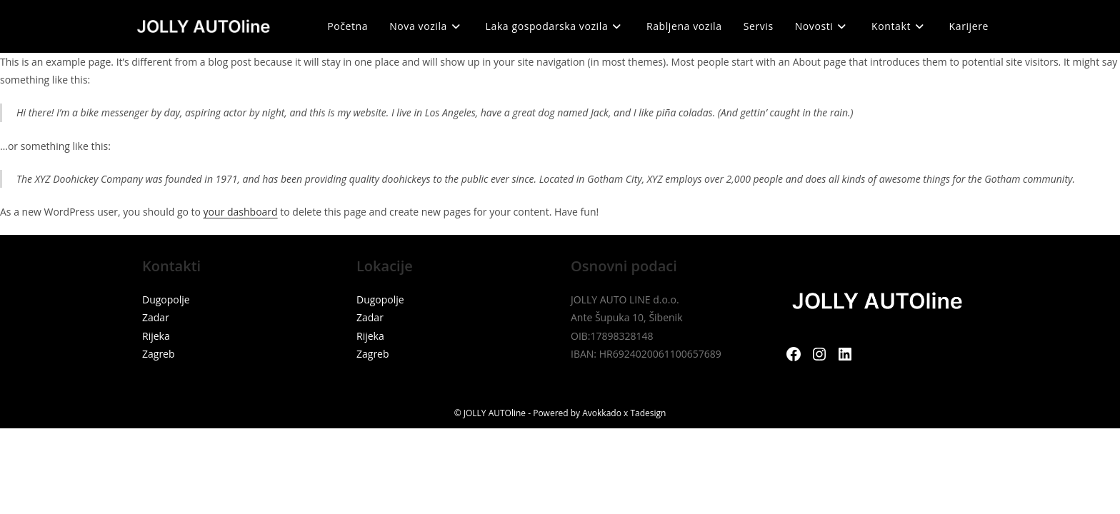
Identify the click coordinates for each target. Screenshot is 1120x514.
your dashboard (241, 211)
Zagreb (158, 354)
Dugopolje (166, 299)
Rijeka (156, 336)
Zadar (155, 317)
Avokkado (601, 413)
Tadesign (648, 413)
